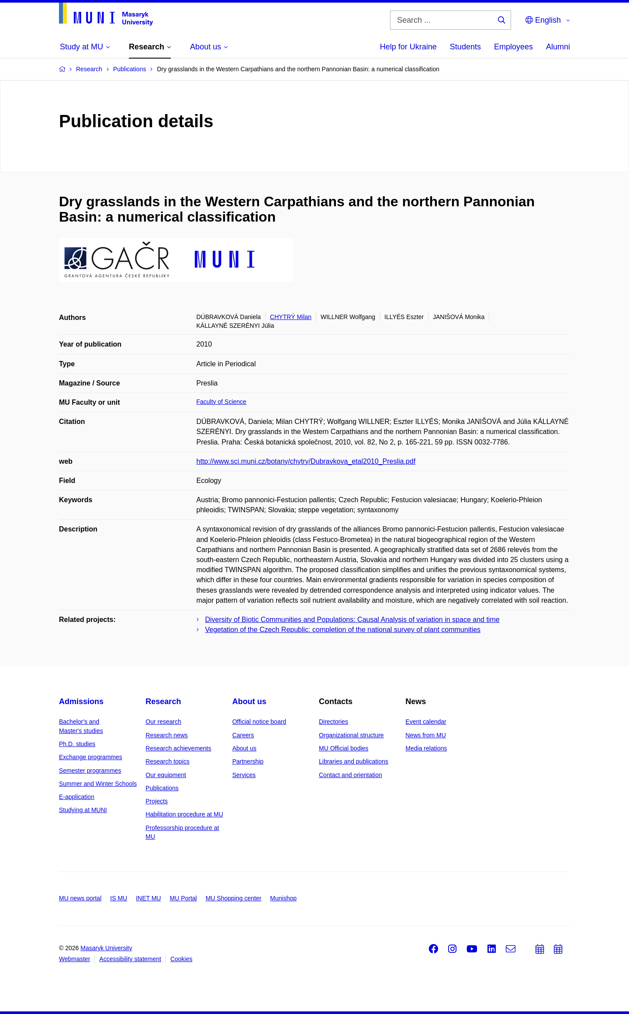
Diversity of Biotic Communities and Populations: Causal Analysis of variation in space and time (352, 619)
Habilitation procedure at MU (184, 814)
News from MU (425, 735)
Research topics (167, 761)
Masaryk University (106, 948)
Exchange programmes (90, 757)
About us (249, 701)
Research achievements (178, 748)
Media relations (426, 748)
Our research (163, 721)
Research (163, 701)
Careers (243, 735)
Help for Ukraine (408, 46)
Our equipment (165, 774)
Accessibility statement (130, 958)
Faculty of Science (221, 401)
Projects (156, 801)
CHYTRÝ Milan (290, 316)
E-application (76, 796)
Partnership (248, 761)
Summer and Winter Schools (98, 783)
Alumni (558, 46)
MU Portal (183, 898)
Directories (333, 721)
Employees (513, 46)
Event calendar (425, 721)
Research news (166, 735)
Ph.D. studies (77, 743)
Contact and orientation (350, 774)
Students (465, 46)
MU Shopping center (234, 898)
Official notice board (259, 721)
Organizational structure (351, 735)
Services (244, 774)
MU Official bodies (343, 748)
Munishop (283, 898)
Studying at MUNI (83, 809)
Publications (162, 788)
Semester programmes (90, 770)
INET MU (148, 898)
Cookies (181, 958)
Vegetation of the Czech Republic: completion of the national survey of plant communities (343, 629)
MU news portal (80, 898)
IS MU (118, 898)
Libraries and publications (353, 761)
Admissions (81, 701)
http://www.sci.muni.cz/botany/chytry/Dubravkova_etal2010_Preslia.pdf (306, 461)
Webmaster (74, 958)
